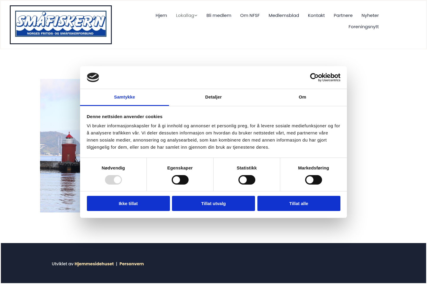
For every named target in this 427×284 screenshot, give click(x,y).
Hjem (161, 15)
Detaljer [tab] (213, 96)
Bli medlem (218, 15)
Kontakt (316, 15)
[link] (182, 15)
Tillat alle (298, 203)
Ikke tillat (128, 203)
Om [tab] (302, 96)
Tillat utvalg (213, 203)
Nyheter (370, 15)
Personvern (132, 264)
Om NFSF (250, 15)
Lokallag (185, 15)
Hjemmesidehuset (94, 264)
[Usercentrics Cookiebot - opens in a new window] (314, 77)
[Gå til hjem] (60, 35)
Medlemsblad (284, 15)
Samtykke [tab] (124, 96)
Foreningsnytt (364, 26)
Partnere (343, 15)
